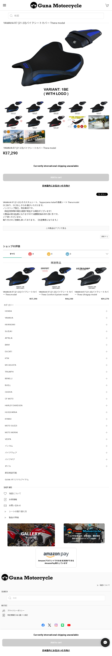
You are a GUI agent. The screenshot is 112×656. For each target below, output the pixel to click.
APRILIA (8, 338)
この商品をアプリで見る (56, 228)
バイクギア (10, 459)
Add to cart (56, 177)
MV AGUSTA (10, 365)
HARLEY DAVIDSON (14, 405)
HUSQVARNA (11, 412)
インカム (9, 446)
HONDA (8, 311)
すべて (12, 254)
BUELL (8, 385)
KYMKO (8, 419)
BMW (7, 345)
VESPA (8, 439)
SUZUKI (8, 331)
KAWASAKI (10, 324)
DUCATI (8, 351)
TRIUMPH (9, 372)
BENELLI (8, 378)
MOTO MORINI (11, 432)
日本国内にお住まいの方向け (56, 186)
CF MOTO (9, 399)
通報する (104, 237)
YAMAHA (9, 318)
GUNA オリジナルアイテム (17, 479)
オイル (8, 466)
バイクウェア (11, 453)
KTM (7, 358)
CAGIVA (8, 392)
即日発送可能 (11, 473)
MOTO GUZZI (11, 426)
